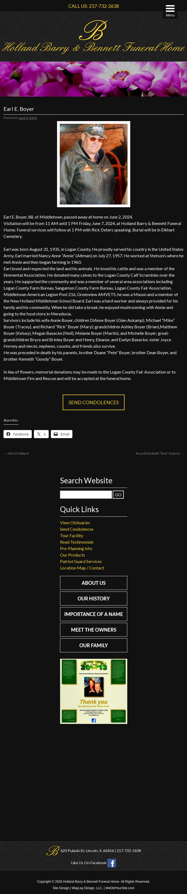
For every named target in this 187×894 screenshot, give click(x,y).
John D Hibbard (16, 453)
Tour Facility (71, 535)
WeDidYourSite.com (119, 888)
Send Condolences (94, 402)
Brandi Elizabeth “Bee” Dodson (160, 453)
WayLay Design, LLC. (87, 888)
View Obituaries (75, 522)
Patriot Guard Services (81, 561)
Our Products (72, 554)
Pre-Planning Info (76, 548)
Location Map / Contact (82, 567)
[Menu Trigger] (170, 11)
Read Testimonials (77, 541)
